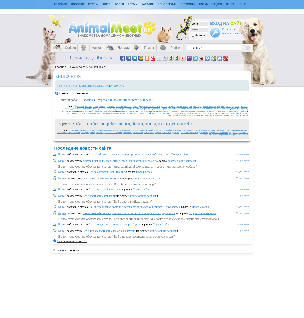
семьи (228, 106)
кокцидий (89, 111)
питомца (128, 109)
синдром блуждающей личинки (202, 106)
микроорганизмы (223, 130)
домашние (134, 113)
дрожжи (175, 132)
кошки (74, 111)
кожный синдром (101, 111)
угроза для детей (168, 106)
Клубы (132, 4)
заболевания (222, 111)
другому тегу (116, 85)
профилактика (85, 109)
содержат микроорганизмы (101, 130)
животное (66, 113)
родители (235, 106)
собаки (179, 106)
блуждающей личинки (176, 115)
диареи (143, 113)
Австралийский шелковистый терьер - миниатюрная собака (124, 154)
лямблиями (191, 109)
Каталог (148, 4)
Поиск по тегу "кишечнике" (87, 67)
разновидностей (71, 109)
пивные (204, 130)
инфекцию (166, 111)
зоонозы (184, 111)
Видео (217, 4)
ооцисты (164, 109)
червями (88, 106)
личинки (201, 109)
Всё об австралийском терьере (107, 171)
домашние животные (120, 113)
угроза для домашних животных (146, 106)
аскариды (191, 115)
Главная (60, 67)
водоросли (233, 132)
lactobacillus (242, 135)
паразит (156, 109)
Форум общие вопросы (182, 160)
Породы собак (179, 154)
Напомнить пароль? (233, 33)
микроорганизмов (239, 130)
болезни (243, 113)
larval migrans (236, 115)
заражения (193, 111)
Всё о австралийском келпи (105, 189)
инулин (158, 132)
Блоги (119, 4)
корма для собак (96, 132)
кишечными (144, 111)
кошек (81, 111)
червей (102, 106)
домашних (105, 113)
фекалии (128, 106)
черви (95, 106)
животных (233, 111)
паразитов (137, 109)
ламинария (61, 132)
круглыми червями (239, 109)
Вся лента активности (72, 241)
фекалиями (110, 106)
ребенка (243, 106)
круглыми (66, 111)
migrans (226, 115)
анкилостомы (202, 115)
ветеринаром (185, 113)
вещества (208, 135)
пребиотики (171, 130)
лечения (217, 109)
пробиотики (159, 130)
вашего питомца (232, 113)
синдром (220, 106)
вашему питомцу (217, 113)
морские (211, 130)
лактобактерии (73, 132)
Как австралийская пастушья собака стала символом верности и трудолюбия (135, 206)
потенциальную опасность (104, 109)
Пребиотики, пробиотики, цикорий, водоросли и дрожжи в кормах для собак (139, 123)
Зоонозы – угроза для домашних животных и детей (118, 100)
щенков (80, 106)
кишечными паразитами (127, 111)
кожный (112, 111)
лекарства (226, 109)
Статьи (93, 4)
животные (243, 111)
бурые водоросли (220, 135)
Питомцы (188, 4)
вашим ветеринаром (200, 113)
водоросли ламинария (218, 132)
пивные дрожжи (193, 130)
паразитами (147, 109)
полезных (181, 130)
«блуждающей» (215, 115)
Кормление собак (70, 123)
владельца (156, 113)
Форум (203, 4)
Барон (62, 154)
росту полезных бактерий (142, 130)
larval (245, 115)
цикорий (76, 130)
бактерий (233, 135)
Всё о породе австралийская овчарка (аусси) (115, 224)
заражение (203, 111)
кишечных (127, 132)
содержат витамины (121, 130)
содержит (84, 130)
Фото (107, 4)
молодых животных (177, 109)
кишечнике (155, 111)
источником (149, 132)
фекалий (119, 106)
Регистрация (229, 28)
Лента (230, 4)
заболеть (213, 111)
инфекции (176, 111)
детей (149, 113)
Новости (77, 4)
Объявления (167, 4)
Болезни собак (68, 100)
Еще (243, 4)
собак (185, 106)
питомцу (119, 109)
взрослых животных (170, 113)
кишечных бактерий (113, 132)
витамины (243, 132)
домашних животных (91, 113)
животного (76, 113)
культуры (85, 132)
